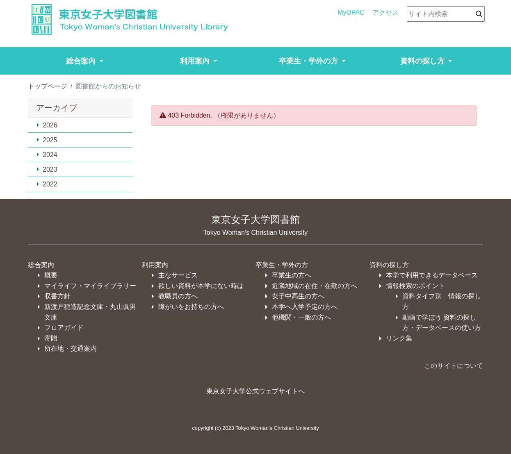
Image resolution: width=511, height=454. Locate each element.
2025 (46, 139)
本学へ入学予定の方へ (305, 306)
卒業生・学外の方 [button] (309, 61)
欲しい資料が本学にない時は (201, 285)
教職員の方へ (178, 296)
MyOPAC (351, 12)
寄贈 (50, 338)
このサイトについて (453, 365)
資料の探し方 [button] (423, 61)
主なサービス (178, 275)
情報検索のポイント (415, 285)
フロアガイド (64, 327)
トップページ (47, 86)
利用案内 (155, 264)
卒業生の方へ (291, 275)
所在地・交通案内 (70, 348)
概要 (50, 275)
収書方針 (57, 296)
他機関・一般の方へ (301, 317)
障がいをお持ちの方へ (191, 306)
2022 (46, 184)
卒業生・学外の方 (282, 264)
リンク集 (399, 338)
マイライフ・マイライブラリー (90, 285)
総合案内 (41, 264)
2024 (46, 154)
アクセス (385, 12)
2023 (46, 169)
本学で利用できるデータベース (432, 275)
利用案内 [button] (196, 61)
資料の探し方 (389, 264)
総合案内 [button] (82, 61)
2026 (46, 125)
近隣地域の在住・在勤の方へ (314, 285)
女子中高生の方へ (298, 296)
